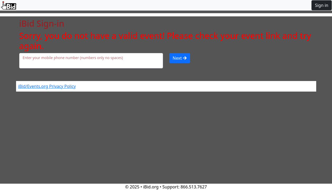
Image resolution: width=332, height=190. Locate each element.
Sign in (321, 5)
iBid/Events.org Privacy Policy (47, 86)
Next (180, 58)
